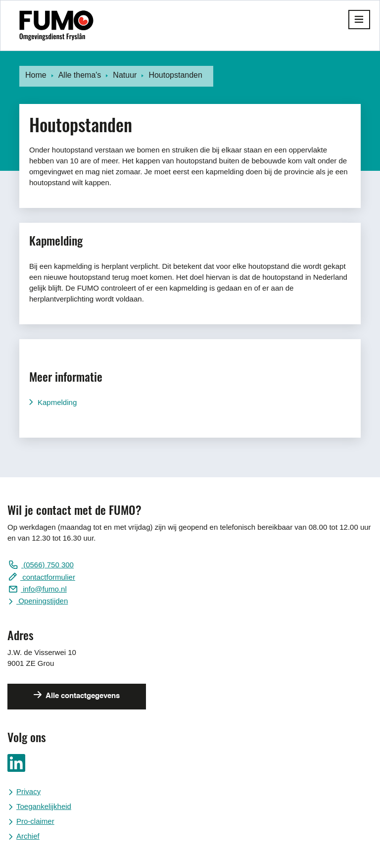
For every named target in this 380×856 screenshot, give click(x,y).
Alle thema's (79, 75)
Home (36, 75)
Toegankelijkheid (43, 806)
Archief (28, 836)
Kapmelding (57, 402)
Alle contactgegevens (82, 696)
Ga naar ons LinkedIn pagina (16, 763)
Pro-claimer (35, 821)
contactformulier (47, 577)
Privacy (28, 791)
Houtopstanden (175, 75)
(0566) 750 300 (47, 564)
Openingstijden (42, 601)
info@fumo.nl (44, 589)
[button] (359, 19)
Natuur (125, 75)
